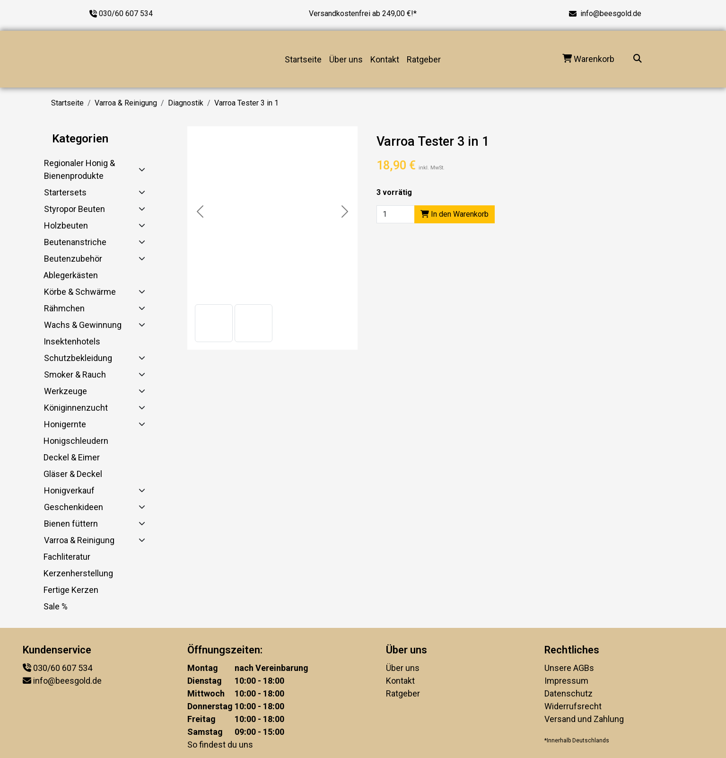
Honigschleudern (76, 441)
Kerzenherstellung (78, 573)
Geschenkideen (73, 507)
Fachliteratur (67, 557)
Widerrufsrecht (573, 706)
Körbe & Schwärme (80, 292)
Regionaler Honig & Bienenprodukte (79, 169)
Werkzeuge (65, 391)
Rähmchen (64, 308)
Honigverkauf (69, 490)
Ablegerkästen (71, 275)
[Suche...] (637, 59)
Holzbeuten (66, 225)
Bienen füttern (71, 524)
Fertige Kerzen (71, 590)
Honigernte (65, 424)
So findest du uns (220, 744)
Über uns (346, 59)
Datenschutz (568, 693)
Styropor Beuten (74, 209)
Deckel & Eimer (72, 457)
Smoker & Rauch (75, 374)
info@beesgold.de (610, 13)
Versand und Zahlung (584, 719)
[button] (214, 323)
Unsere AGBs (569, 668)
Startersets (65, 192)
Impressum (566, 681)
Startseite (303, 59)
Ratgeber (424, 59)
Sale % (56, 606)
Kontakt (384, 59)
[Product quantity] (395, 214)
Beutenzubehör (73, 259)
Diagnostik (185, 102)
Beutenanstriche (75, 242)
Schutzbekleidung (78, 358)
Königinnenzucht (76, 408)
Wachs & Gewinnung (83, 325)
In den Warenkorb (454, 214)
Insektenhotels (72, 341)
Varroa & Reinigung (126, 102)
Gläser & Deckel (73, 474)
